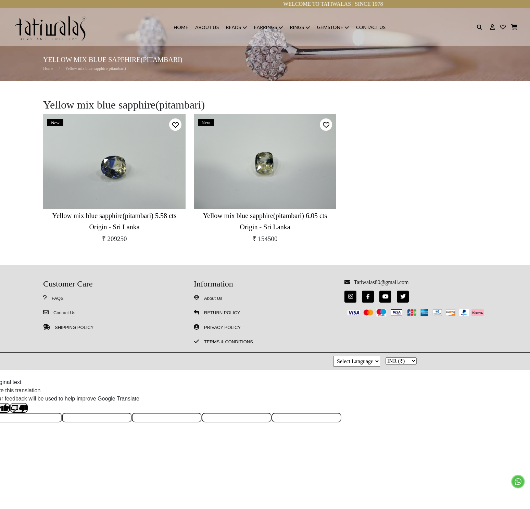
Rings (300, 27)
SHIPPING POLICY (74, 327)
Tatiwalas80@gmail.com (380, 282)
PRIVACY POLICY (222, 327)
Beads (236, 27)
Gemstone (333, 27)
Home (48, 68)
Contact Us (371, 27)
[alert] (175, 124)
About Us (207, 27)
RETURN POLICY (222, 312)
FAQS (58, 298)
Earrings (268, 27)
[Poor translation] (19, 408)
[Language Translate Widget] (356, 361)
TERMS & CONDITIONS (228, 341)
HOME (181, 27)
